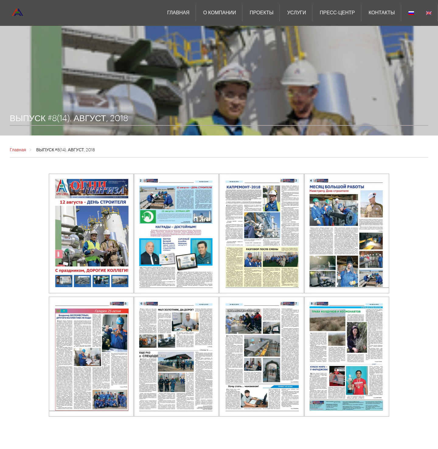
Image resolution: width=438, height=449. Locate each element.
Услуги (296, 12)
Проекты (261, 12)
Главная (178, 12)
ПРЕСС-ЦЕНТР (337, 12)
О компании (219, 12)
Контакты (382, 12)
